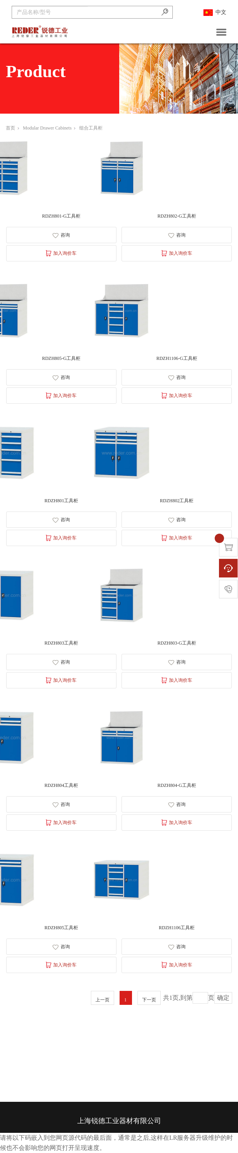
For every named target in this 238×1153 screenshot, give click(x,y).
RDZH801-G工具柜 (61, 216)
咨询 (61, 235)
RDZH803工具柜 (61, 643)
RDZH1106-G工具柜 (176, 358)
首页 (12, 128)
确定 (223, 997)
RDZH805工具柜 (61, 927)
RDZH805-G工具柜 (61, 358)
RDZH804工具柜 (61, 785)
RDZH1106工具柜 (177, 927)
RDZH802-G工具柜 (176, 216)
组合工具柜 (90, 128)
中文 (214, 12)
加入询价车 (61, 253)
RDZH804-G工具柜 (176, 785)
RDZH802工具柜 (177, 500)
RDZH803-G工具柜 (176, 643)
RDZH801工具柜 (61, 500)
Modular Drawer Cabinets (49, 128)
